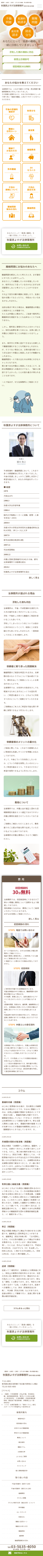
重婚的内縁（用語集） (12, 1102)
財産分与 (22, 1517)
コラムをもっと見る (21, 1308)
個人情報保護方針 (22, 1470)
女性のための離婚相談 (21, 1428)
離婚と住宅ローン (21, 1521)
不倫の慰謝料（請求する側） (21, 1484)
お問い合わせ (21, 1461)
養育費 (21, 1536)
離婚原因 (22, 1531)
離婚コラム (21, 1447)
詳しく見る (33, 577)
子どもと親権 (21, 1498)
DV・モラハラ (21, 1512)
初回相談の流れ (21, 1423)
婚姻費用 (22, 1493)
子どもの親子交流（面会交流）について (21, 1503)
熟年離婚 (22, 1507)
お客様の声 (21, 1452)
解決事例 (22, 1442)
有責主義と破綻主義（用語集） (16, 1184)
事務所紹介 (21, 1419)
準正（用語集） (9, 1226)
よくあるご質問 (21, 1456)
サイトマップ (21, 1466)
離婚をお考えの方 (22, 1526)
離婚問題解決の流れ (21, 1540)
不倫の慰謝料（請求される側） (21, 1488)
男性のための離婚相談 (21, 1433)
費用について (21, 1438)
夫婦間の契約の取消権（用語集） (17, 1141)
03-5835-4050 (21, 1547)
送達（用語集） (9, 1266)
